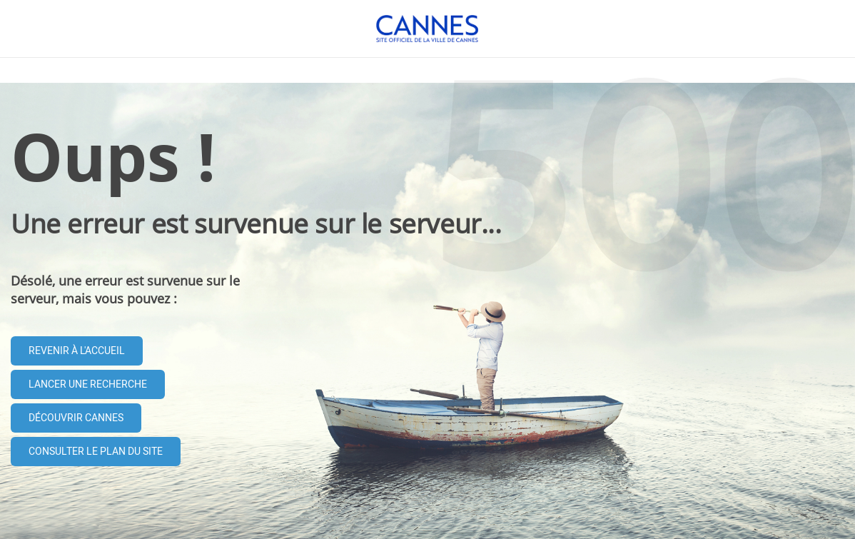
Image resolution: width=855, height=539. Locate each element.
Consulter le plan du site (96, 451)
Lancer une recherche (88, 384)
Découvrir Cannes (76, 417)
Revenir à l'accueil (77, 350)
